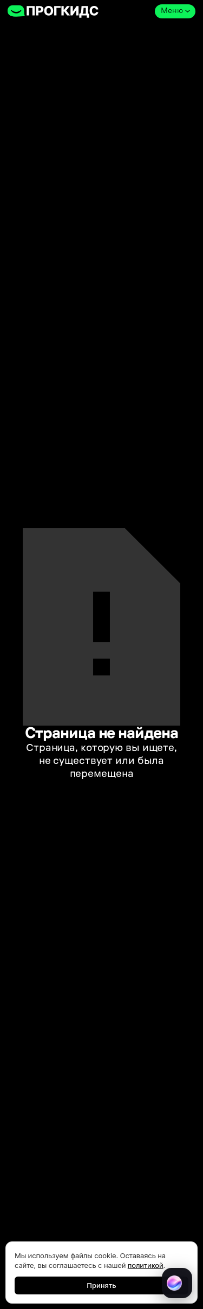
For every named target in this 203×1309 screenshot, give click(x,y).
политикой (145, 1265)
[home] (53, 11)
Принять (101, 1285)
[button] (175, 11)
